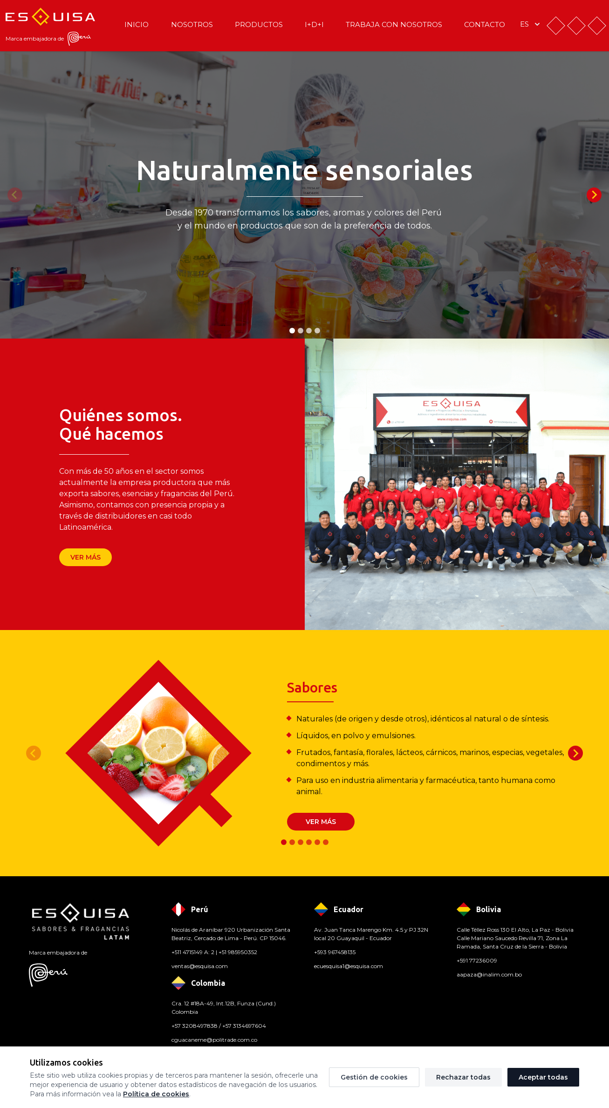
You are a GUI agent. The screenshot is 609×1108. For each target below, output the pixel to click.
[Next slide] (594, 194)
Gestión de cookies (374, 1077)
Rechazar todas (463, 1077)
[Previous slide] (14, 194)
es (531, 24)
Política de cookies (156, 1094)
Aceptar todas (543, 1077)
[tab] (292, 330)
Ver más (85, 557)
